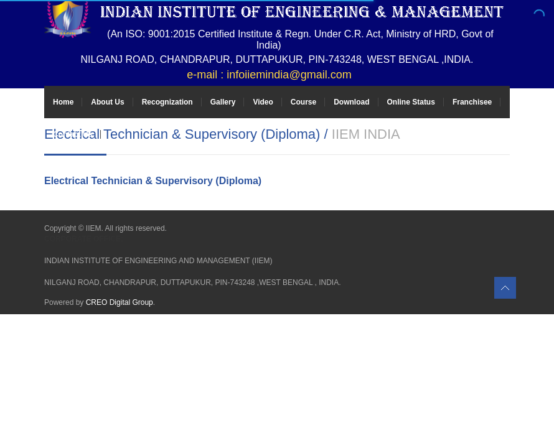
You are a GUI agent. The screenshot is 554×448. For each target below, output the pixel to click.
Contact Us (72, 134)
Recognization (167, 102)
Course (303, 102)
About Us (107, 102)
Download (351, 102)
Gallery (223, 102)
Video (263, 102)
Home (63, 102)
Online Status (411, 102)
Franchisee (472, 102)
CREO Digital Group (119, 302)
